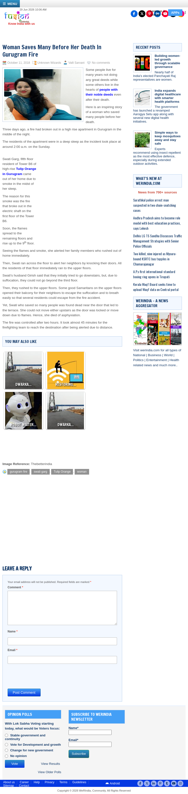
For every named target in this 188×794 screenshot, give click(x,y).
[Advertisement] (79, 188)
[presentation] (45, 675)
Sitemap (8, 785)
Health (174, 360)
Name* (90, 730)
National (139, 355)
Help (37, 782)
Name (13, 631)
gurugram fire (18, 471)
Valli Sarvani (76, 62)
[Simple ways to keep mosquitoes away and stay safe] (142, 140)
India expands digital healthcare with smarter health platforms (168, 96)
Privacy (49, 782)
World (169, 355)
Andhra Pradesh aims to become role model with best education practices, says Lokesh (157, 223)
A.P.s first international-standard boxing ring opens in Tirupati (154, 274)
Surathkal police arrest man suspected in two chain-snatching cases (154, 205)
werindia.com (150, 350)
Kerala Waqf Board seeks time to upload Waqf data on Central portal (155, 287)
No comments (101, 62)
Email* (90, 742)
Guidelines (79, 782)
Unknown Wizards (49, 62)
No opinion (18, 756)
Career (24, 782)
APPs (175, 12)
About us (9, 782)
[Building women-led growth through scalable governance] (142, 63)
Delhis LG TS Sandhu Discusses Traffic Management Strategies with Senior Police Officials (157, 241)
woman (82, 471)
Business (155, 355)
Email (12, 650)
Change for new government (31, 750)
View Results (50, 764)
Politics (139, 360)
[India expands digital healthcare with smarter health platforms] (142, 98)
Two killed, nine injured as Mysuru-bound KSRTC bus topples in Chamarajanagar (154, 258)
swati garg (40, 471)
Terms (63, 782)
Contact (24, 785)
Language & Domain (157, 13)
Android (112, 783)
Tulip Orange (62, 471)
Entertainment (157, 360)
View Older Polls (49, 772)
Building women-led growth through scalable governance (167, 61)
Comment (15, 587)
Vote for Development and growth (35, 744)
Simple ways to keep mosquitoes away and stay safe (168, 138)
